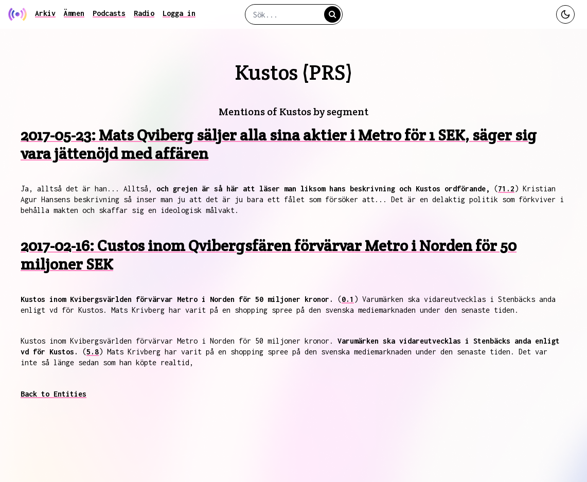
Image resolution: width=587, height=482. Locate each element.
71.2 (506, 188)
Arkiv (45, 13)
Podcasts (109, 13)
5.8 (92, 351)
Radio (144, 13)
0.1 (348, 299)
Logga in (179, 13)
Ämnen (74, 13)
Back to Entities (53, 393)
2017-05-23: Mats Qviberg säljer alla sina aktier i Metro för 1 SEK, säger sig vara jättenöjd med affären (279, 144)
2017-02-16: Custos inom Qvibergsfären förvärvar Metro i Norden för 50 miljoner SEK (269, 255)
